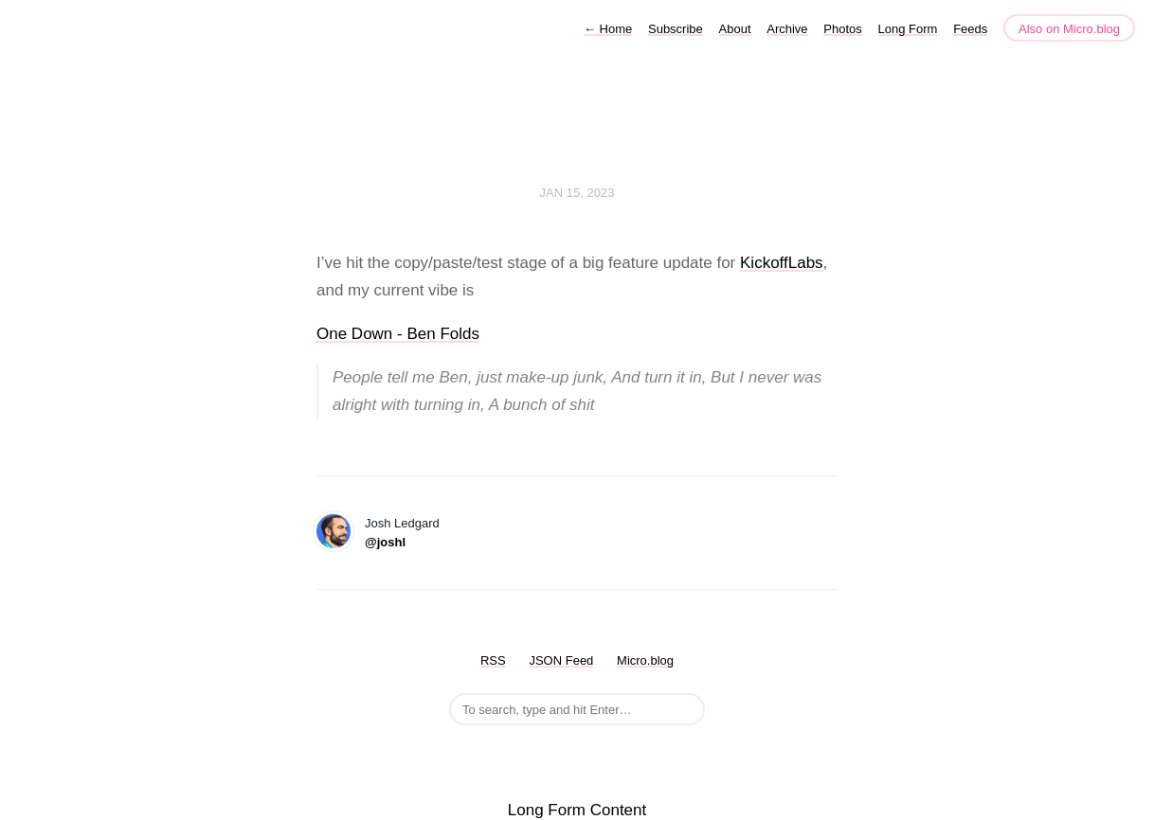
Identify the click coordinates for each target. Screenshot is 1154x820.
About (735, 29)
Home (608, 29)
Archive (786, 29)
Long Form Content (577, 810)
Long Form (908, 29)
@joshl (385, 542)
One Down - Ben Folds (397, 334)
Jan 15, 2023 (577, 193)
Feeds (970, 29)
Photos (842, 29)
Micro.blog (645, 660)
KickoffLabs (781, 263)
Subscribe (675, 29)
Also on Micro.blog (1069, 29)
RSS (493, 660)
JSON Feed (561, 660)
